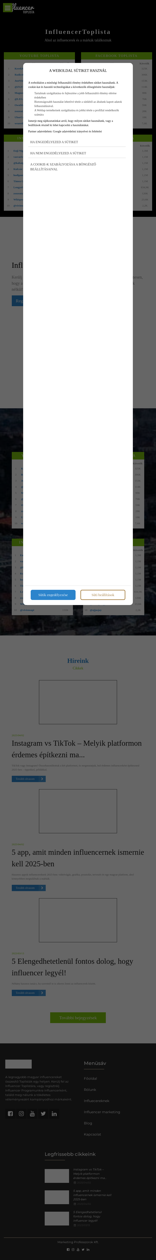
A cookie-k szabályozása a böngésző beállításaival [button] (63, 167)
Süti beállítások (103, 595)
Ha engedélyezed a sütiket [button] (54, 142)
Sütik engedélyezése (53, 595)
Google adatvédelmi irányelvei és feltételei (77, 131)
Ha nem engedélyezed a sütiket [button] (58, 153)
